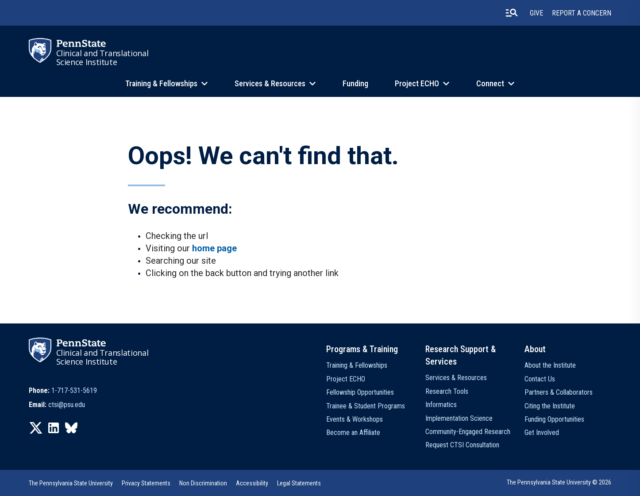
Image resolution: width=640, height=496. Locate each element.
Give (536, 13)
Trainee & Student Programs (365, 406)
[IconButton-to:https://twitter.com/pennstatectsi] (36, 428)
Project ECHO (417, 83)
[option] (63, 390)
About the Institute (550, 365)
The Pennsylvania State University (71, 483)
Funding (355, 83)
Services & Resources (270, 83)
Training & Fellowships (161, 83)
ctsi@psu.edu (66, 404)
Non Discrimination (203, 483)
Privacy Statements (146, 483)
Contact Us (539, 379)
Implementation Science (459, 418)
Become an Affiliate (353, 432)
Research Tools (446, 391)
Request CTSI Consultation (462, 445)
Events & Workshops (354, 419)
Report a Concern (581, 13)
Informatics (441, 404)
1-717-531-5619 (74, 390)
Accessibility (252, 483)
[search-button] (511, 13)
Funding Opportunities (554, 419)
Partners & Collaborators (558, 392)
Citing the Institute (549, 406)
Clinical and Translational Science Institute (102, 57)
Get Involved (541, 432)
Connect (490, 83)
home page (214, 248)
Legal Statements (299, 483)
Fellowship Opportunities (360, 392)
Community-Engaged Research (467, 431)
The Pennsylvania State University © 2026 (559, 482)
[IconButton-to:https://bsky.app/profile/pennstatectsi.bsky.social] (71, 428)
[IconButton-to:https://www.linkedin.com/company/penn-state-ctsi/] (53, 428)
